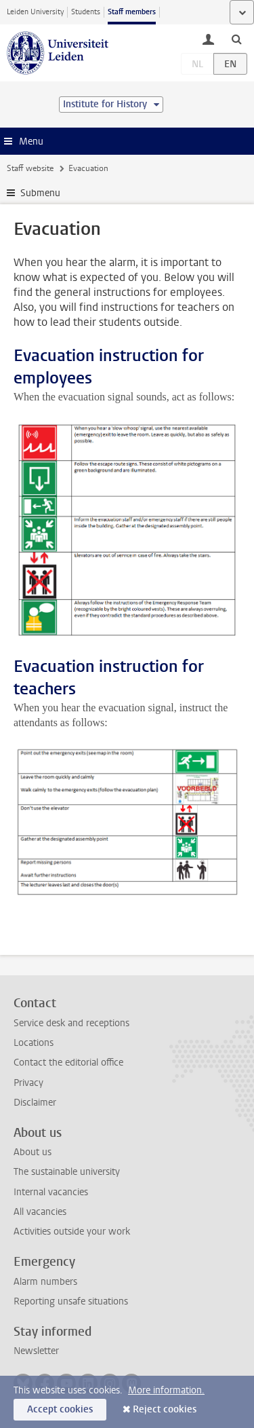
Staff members (132, 12)
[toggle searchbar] (236, 39)
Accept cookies (60, 1409)
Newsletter (36, 1351)
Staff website (30, 168)
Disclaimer (35, 1102)
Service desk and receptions (71, 1023)
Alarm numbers (45, 1281)
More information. (166, 1390)
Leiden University (35, 12)
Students (85, 12)
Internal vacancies (51, 1192)
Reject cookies (164, 1409)
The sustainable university (67, 1171)
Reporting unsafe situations (71, 1301)
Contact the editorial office (68, 1062)
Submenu (40, 193)
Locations (34, 1042)
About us (32, 1152)
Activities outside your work (72, 1231)
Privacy (28, 1082)
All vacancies (40, 1211)
